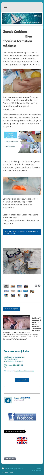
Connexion (38, 468)
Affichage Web (37, 470)
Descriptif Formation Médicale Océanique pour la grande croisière (21, 232)
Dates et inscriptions (12, 309)
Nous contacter (22, 380)
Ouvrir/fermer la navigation (22, 6)
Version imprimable (10, 468)
